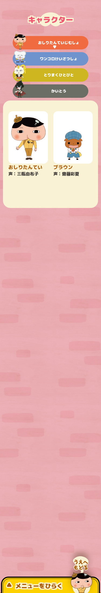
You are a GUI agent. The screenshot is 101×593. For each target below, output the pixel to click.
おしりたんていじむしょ (46, 42)
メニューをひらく (34, 586)
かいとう (40, 91)
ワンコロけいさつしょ (45, 59)
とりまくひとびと (44, 75)
